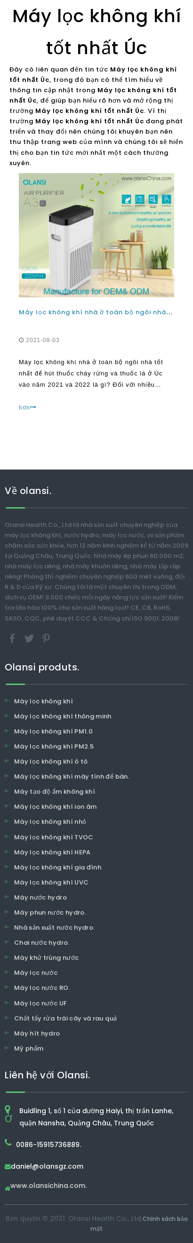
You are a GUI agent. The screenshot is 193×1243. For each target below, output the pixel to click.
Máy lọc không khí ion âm (55, 806)
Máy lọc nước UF (40, 1003)
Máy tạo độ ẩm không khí (54, 791)
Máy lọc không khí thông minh (63, 716)
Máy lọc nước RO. (42, 987)
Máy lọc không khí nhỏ (50, 821)
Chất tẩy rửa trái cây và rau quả (65, 1018)
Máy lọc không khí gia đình (57, 867)
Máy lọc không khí (43, 701)
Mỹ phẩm (28, 1048)
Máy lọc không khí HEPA (52, 852)
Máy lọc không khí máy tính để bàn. (71, 776)
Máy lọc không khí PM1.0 (53, 731)
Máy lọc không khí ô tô (51, 761)
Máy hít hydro (37, 1033)
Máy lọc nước (35, 972)
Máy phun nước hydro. (50, 912)
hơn (28, 407)
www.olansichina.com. (48, 1186)
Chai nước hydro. (42, 942)
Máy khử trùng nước (46, 957)
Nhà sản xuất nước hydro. (54, 927)
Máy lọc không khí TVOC (54, 837)
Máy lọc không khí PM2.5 (54, 746)
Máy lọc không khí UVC (51, 882)
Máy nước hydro (40, 897)
